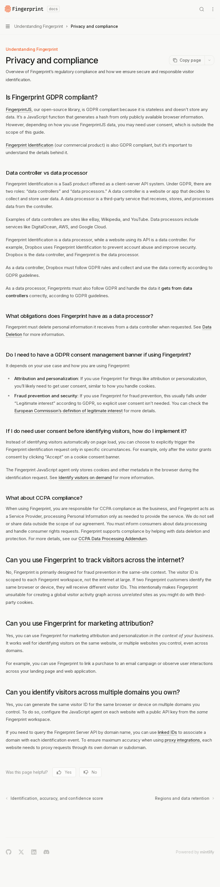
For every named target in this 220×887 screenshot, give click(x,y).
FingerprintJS (19, 109)
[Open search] (201, 9)
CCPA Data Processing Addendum (112, 538)
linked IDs (167, 732)
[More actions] (212, 9)
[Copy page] (187, 60)
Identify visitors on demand (85, 477)
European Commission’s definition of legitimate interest (68, 410)
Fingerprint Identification (29, 145)
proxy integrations (182, 740)
